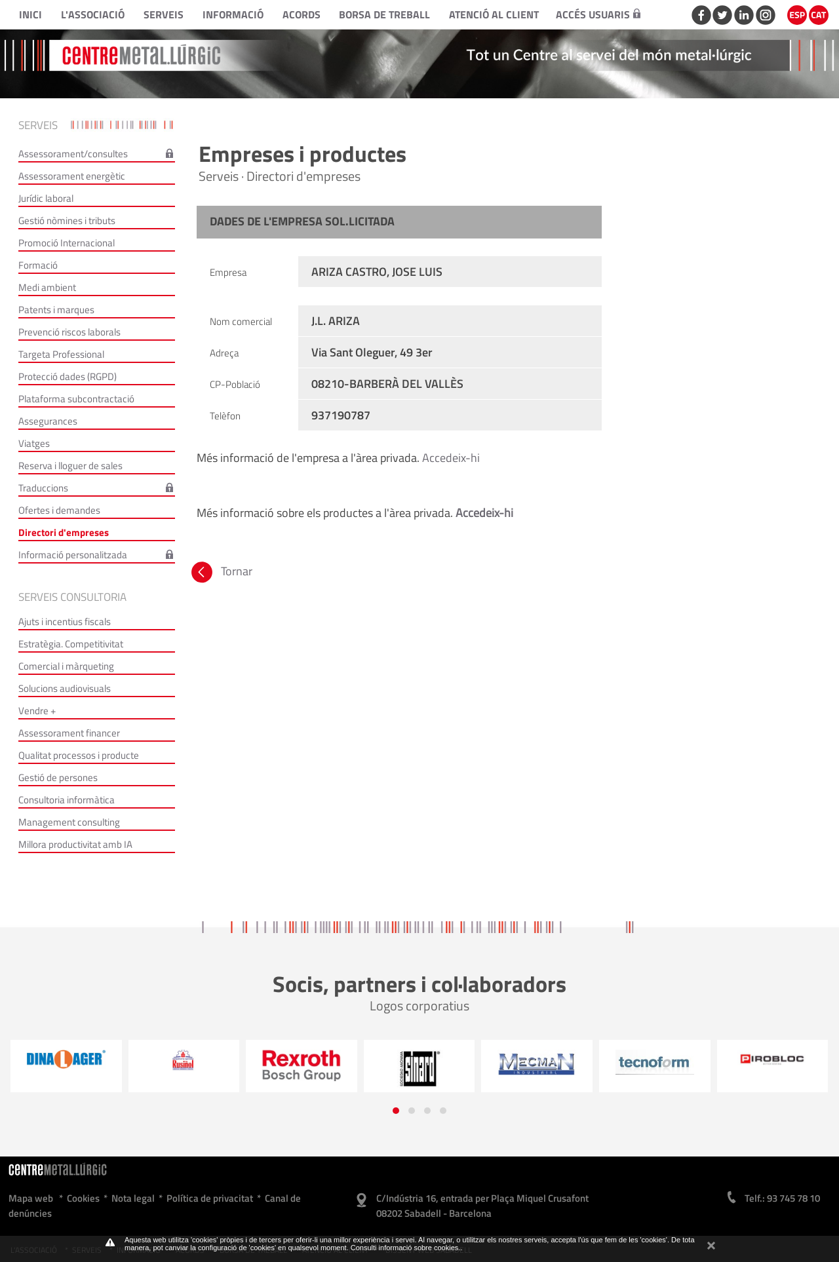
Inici (30, 14)
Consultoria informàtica (66, 799)
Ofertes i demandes (59, 510)
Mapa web (31, 1198)
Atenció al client (494, 14)
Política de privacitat (209, 1198)
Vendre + (37, 710)
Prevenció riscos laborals (69, 331)
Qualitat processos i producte (78, 755)
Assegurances (47, 421)
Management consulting (69, 822)
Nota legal (133, 1198)
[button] (396, 1110)
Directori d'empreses (63, 532)
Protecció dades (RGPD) (67, 376)
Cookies (83, 1198)
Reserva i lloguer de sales (70, 465)
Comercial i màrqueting (66, 666)
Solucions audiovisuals (64, 688)
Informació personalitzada (72, 554)
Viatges (34, 443)
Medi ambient (47, 287)
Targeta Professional (61, 354)
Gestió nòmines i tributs (66, 220)
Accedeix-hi (451, 458)
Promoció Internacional (66, 242)
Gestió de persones (58, 777)
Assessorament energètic (71, 175)
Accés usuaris (598, 14)
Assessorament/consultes (73, 153)
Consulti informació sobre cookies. (406, 1248)
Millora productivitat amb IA (75, 844)
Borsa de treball (384, 14)
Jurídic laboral (45, 198)
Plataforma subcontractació (76, 398)
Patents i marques (56, 309)
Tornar (220, 571)
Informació (233, 14)
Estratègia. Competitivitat (70, 643)
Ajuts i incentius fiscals (64, 621)
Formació (38, 265)
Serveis (164, 14)
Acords (302, 14)
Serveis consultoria (72, 596)
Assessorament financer (69, 732)
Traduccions (43, 487)
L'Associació (93, 14)
